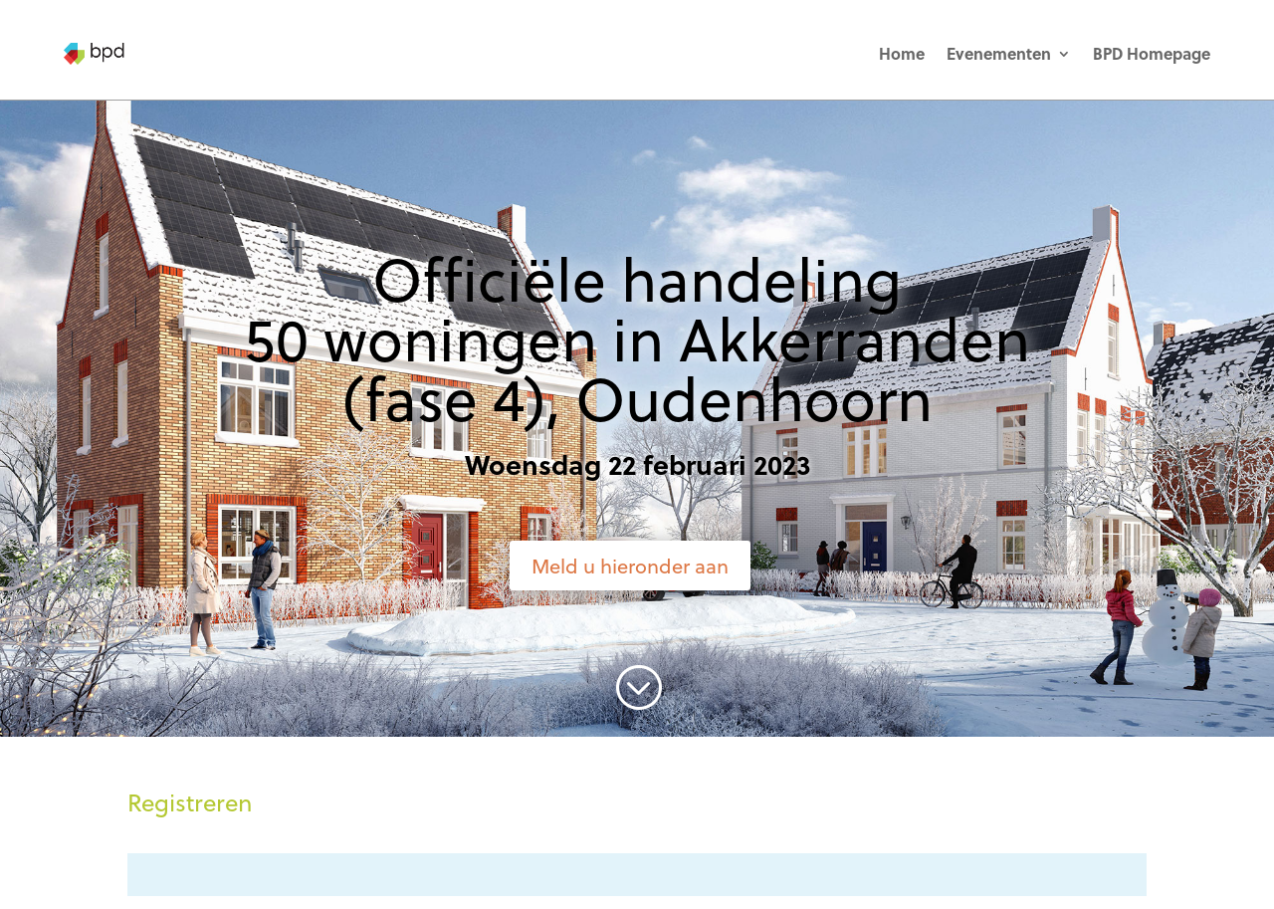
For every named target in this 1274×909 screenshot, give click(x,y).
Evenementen (999, 53)
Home (902, 53)
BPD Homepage (1151, 53)
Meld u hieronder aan (630, 565)
